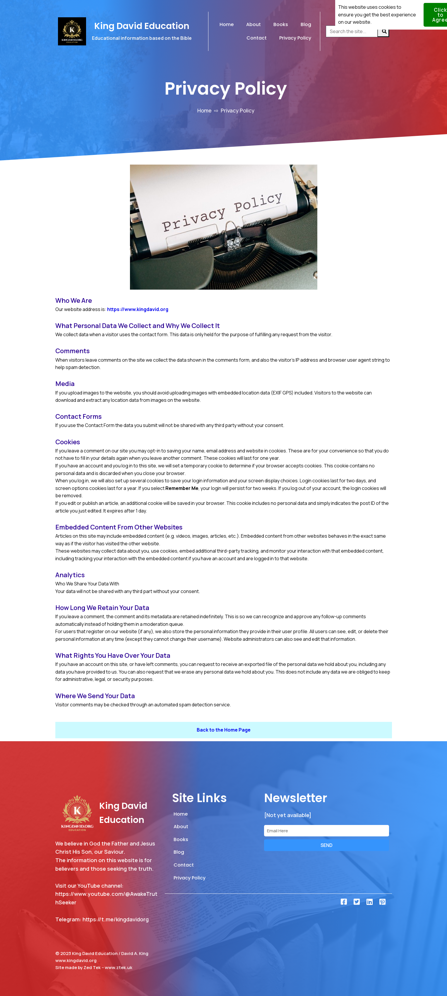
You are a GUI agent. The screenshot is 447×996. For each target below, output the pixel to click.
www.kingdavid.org (76, 960)
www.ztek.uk (118, 967)
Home (204, 110)
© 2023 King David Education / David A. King (101, 953)
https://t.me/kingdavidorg (116, 919)
